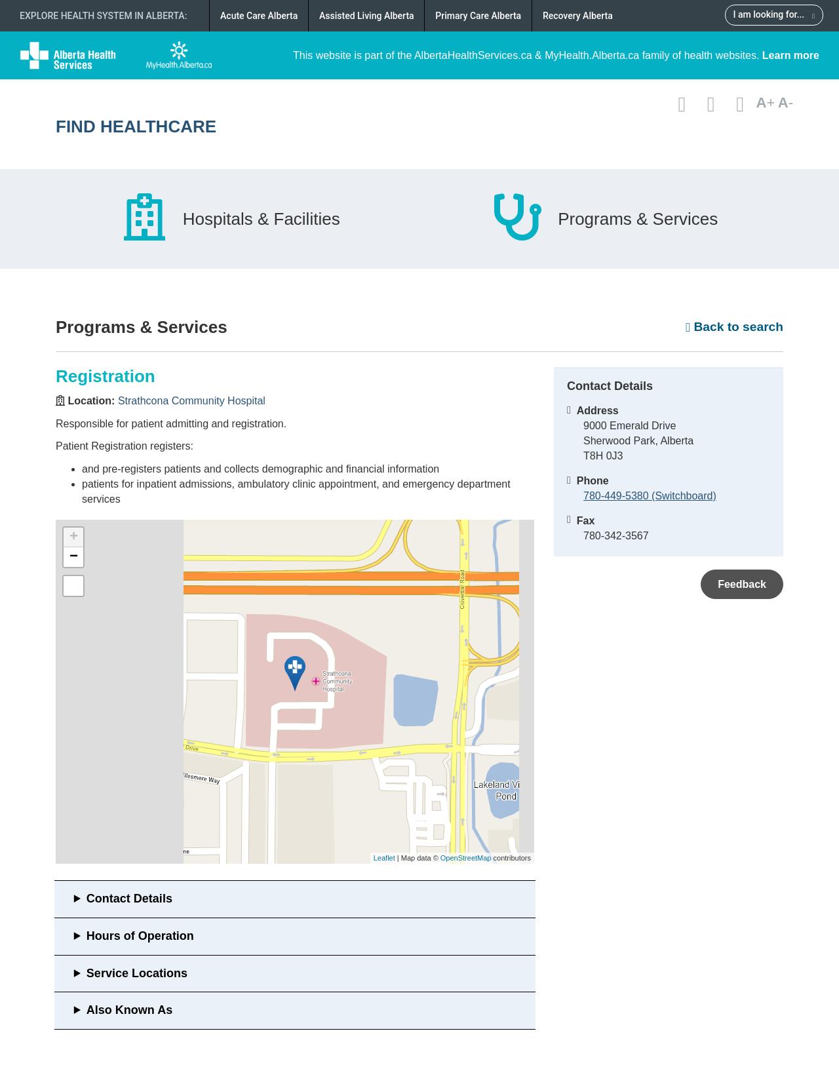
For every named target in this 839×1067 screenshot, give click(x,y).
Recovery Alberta (578, 15)
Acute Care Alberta (259, 15)
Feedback (742, 584)
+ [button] (73, 537)
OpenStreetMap (466, 858)
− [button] (73, 557)
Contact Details (129, 898)
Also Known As (129, 1010)
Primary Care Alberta (478, 15)
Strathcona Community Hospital (191, 400)
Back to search (734, 327)
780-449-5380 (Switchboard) (649, 495)
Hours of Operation (140, 935)
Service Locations (137, 973)
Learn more (790, 55)
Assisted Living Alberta (366, 15)
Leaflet (384, 858)
